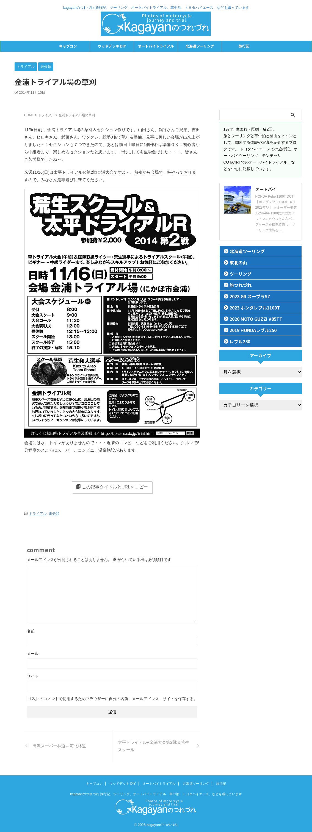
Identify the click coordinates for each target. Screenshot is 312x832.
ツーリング (238, 273)
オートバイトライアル (156, 46)
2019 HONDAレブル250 (249, 330)
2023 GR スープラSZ (246, 296)
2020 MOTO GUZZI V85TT (252, 318)
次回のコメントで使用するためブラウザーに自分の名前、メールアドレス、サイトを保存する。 (114, 698)
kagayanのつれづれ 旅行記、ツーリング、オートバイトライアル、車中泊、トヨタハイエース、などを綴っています (156, 793)
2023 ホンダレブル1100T (250, 307)
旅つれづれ (238, 285)
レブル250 (237, 341)
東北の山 (236, 262)
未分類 (54, 513)
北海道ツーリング (200, 46)
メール (32, 653)
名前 (31, 630)
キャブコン (68, 46)
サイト (32, 675)
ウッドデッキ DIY (112, 46)
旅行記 (244, 46)
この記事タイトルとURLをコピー (112, 486)
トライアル (38, 513)
